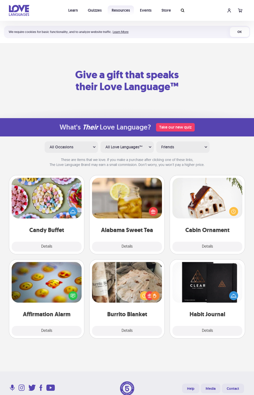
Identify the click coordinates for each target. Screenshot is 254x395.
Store (166, 10)
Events (146, 10)
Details (46, 247)
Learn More (120, 32)
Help (190, 388)
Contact (233, 388)
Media (211, 388)
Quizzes (95, 10)
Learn (73, 10)
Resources (121, 10)
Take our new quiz (175, 127)
